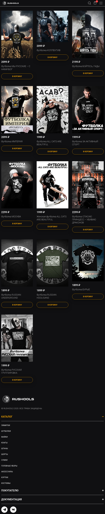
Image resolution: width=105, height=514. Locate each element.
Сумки (4, 460)
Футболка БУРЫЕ (81, 289)
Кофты (4, 443)
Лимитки (5, 425)
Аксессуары (7, 472)
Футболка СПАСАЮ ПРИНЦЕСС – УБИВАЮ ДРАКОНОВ (84, 219)
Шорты (4, 454)
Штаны (4, 448)
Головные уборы (9, 466)
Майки (4, 437)
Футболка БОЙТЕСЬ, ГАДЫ (86, 66)
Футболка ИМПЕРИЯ (11, 141)
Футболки (6, 431)
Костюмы (5, 483)
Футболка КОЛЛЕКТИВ (48, 50)
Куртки (4, 477)
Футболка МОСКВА (11, 216)
